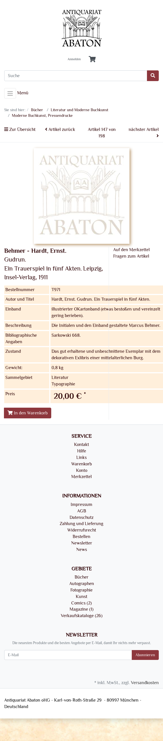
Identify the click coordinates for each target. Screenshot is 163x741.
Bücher (81, 577)
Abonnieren (145, 655)
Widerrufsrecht (81, 530)
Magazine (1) (81, 609)
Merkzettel (81, 476)
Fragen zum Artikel (131, 256)
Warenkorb (81, 464)
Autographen (81, 583)
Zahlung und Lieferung (81, 523)
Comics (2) (81, 603)
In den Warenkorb (28, 413)
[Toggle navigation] (10, 93)
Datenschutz (81, 517)
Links (81, 457)
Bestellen (81, 536)
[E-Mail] (68, 655)
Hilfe (81, 451)
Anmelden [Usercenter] (74, 59)
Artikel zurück (60, 129)
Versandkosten (145, 682)
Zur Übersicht (19, 129)
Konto (81, 470)
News (81, 549)
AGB (81, 511)
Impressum (81, 504)
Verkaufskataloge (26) (81, 615)
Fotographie (81, 590)
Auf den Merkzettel (131, 249)
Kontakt (81, 444)
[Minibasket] (92, 59)
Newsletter (81, 543)
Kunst (81, 596)
